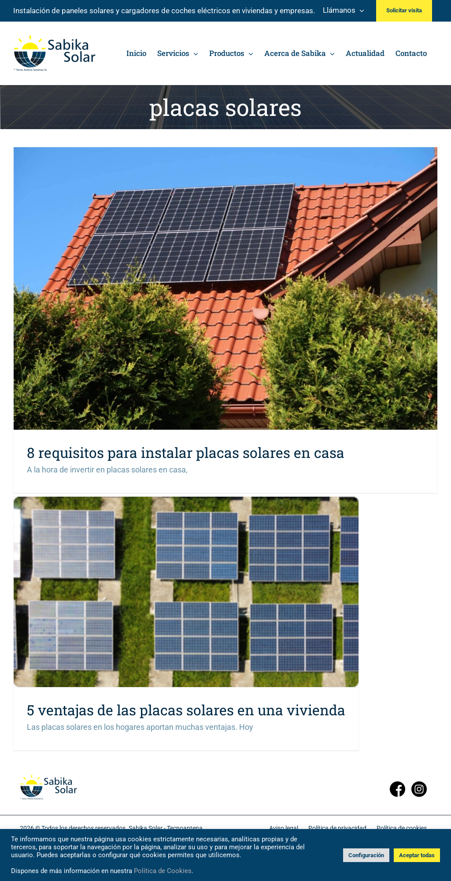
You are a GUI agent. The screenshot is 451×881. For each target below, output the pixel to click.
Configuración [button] (366, 855)
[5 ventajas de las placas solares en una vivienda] (186, 592)
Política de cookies (402, 828)
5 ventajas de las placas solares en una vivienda (186, 709)
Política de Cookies (163, 871)
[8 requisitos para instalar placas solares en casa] (225, 288)
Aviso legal (283, 828)
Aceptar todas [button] (417, 855)
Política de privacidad (337, 828)
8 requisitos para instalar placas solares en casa (185, 452)
